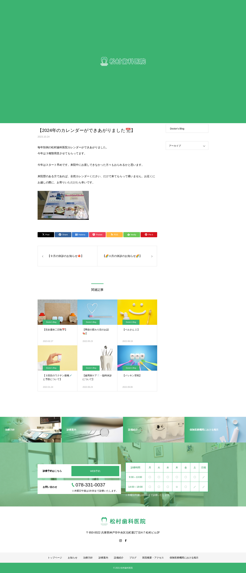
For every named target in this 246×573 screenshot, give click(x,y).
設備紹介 (119, 557)
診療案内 (103, 557)
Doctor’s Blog (51, 322)
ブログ (132, 557)
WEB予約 (95, 471)
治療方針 (88, 557)
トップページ (55, 557)
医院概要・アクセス (153, 557)
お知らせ (72, 557)
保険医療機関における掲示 (184, 557)
